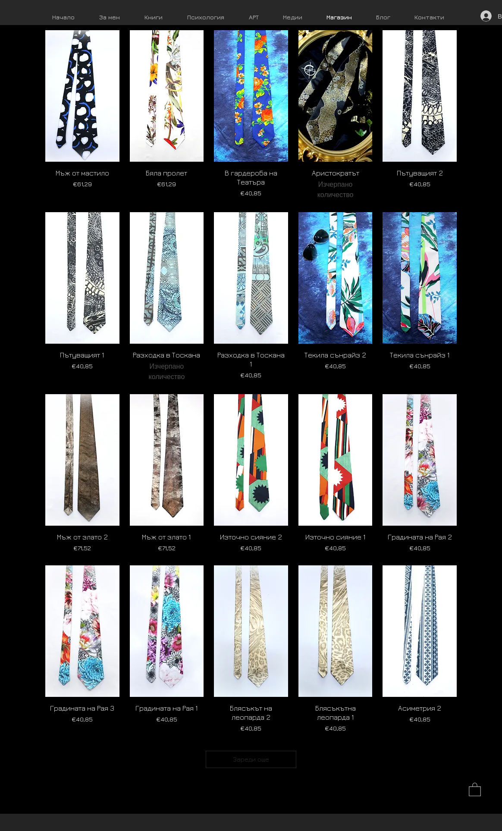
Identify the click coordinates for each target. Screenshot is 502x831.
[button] (475, 789)
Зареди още (251, 759)
